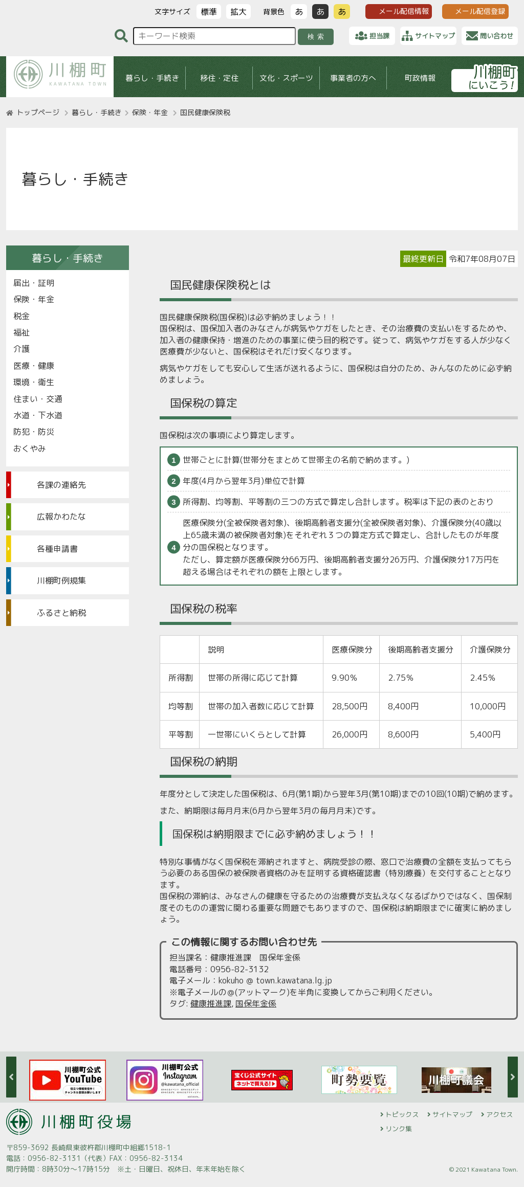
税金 (21, 316)
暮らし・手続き (152, 78)
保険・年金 (150, 112)
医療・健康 (33, 365)
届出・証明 (33, 282)
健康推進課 (210, 1003)
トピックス (402, 1114)
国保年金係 (255, 1003)
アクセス (499, 1114)
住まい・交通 (37, 399)
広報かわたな (61, 516)
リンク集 (398, 1128)
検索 (318, 36)
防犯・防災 (33, 431)
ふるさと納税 (61, 612)
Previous (11, 1077)
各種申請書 (57, 548)
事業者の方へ (353, 78)
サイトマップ (452, 1114)
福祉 (21, 332)
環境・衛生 (33, 382)
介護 (21, 348)
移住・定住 (219, 78)
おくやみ (29, 448)
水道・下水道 (37, 415)
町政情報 (420, 78)
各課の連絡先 (61, 484)
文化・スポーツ (286, 78)
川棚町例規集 (61, 580)
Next (513, 1077)
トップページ (37, 112)
